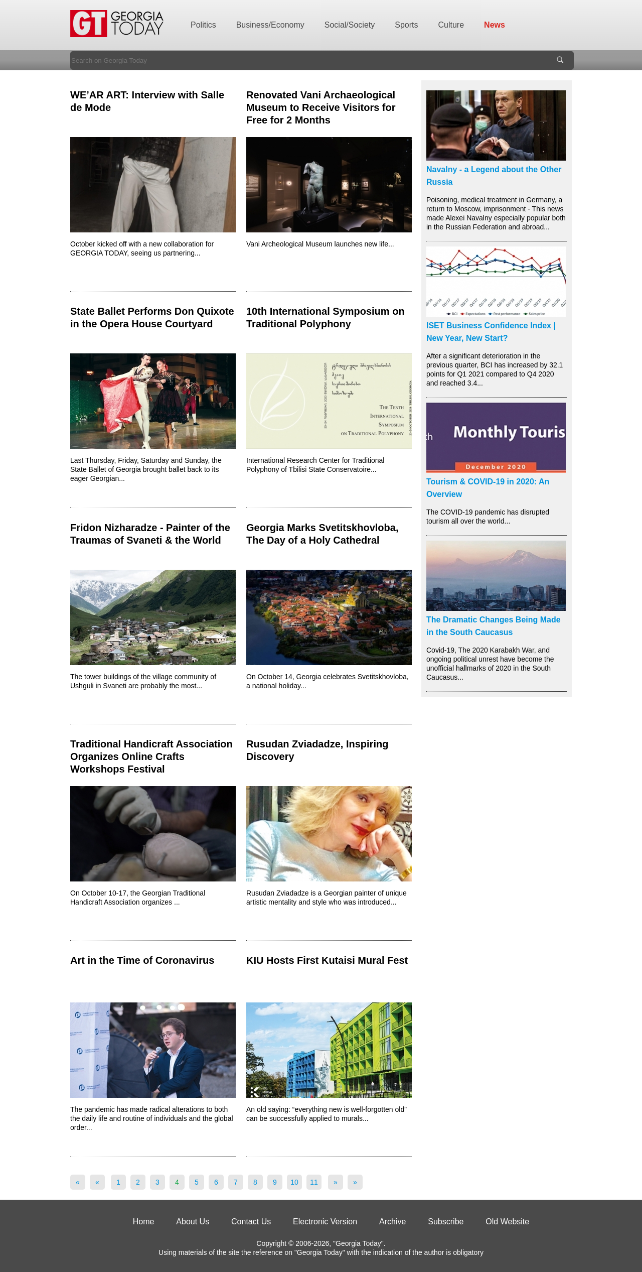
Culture (451, 25)
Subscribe (445, 1221)
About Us (192, 1221)
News (494, 25)
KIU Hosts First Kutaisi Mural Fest (327, 960)
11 (314, 1182)
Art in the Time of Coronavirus (142, 960)
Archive (392, 1221)
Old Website (507, 1221)
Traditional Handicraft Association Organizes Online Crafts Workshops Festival (151, 756)
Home (143, 1221)
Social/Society (350, 25)
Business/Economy (270, 25)
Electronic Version (325, 1221)
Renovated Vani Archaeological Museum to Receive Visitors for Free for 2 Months (321, 107)
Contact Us (251, 1221)
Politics (203, 25)
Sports (406, 25)
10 (294, 1182)
